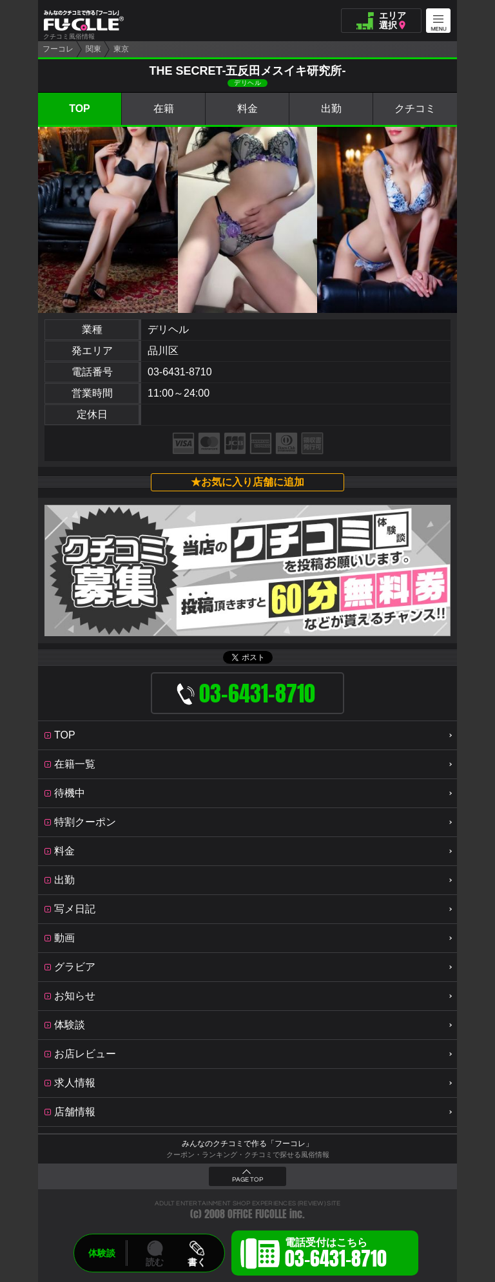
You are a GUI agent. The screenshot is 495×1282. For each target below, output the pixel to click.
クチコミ (415, 108)
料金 (247, 108)
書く (197, 1262)
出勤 (331, 108)
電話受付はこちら (336, 1255)
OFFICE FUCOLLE (257, 1214)
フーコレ (58, 48)
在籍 (163, 108)
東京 (121, 48)
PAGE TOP (247, 1179)
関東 (93, 48)
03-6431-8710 (180, 371)
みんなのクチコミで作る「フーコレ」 (247, 1143)
